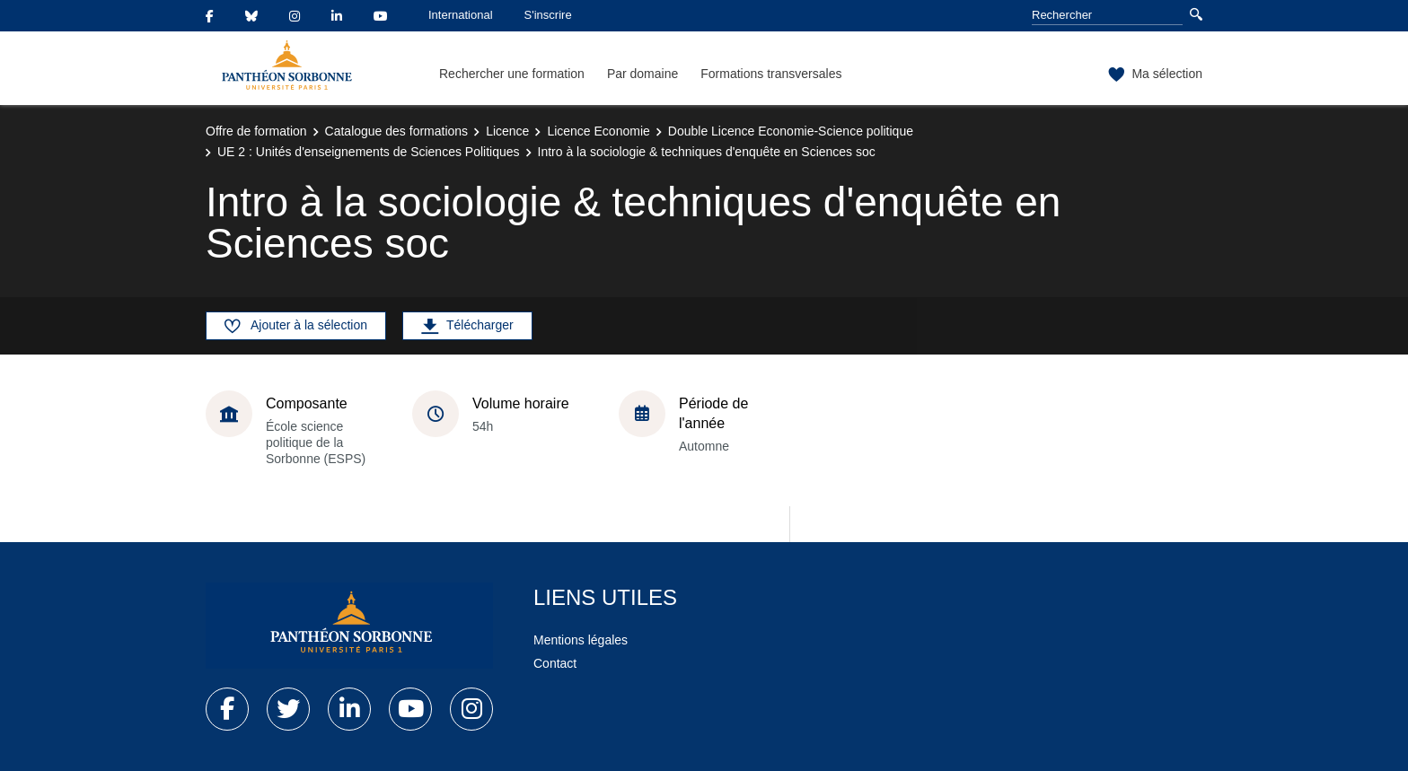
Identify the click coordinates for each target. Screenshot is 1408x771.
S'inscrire (548, 15)
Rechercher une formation (512, 73)
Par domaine (642, 73)
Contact (554, 663)
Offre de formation (256, 131)
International (460, 15)
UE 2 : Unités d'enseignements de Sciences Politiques (368, 152)
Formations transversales (770, 73)
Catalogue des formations (397, 131)
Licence (507, 131)
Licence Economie (598, 131)
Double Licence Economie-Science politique (790, 131)
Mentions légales (580, 640)
